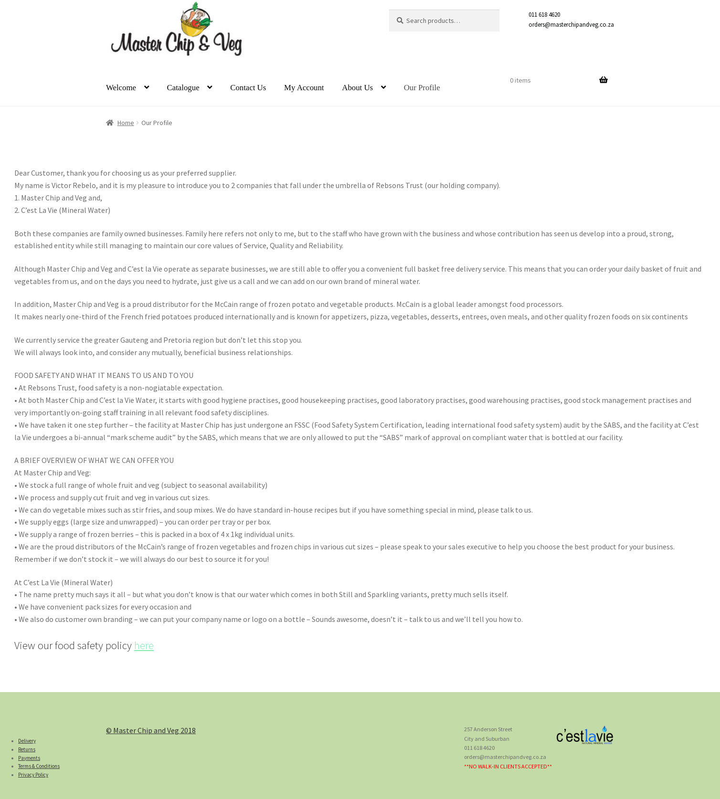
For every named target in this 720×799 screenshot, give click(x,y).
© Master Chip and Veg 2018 (151, 730)
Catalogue (183, 87)
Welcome (121, 87)
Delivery (27, 740)
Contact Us (248, 87)
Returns (26, 749)
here (144, 645)
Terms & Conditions (39, 766)
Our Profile (422, 87)
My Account (304, 87)
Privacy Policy (33, 774)
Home (125, 122)
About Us (357, 87)
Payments (29, 758)
